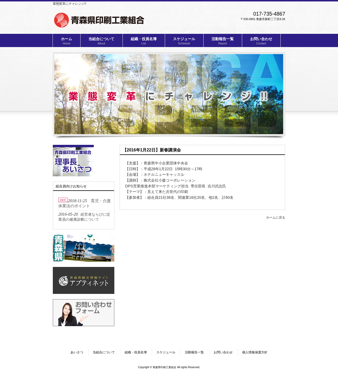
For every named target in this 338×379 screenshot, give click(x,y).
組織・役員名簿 (136, 352)
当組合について (104, 352)
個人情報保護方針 (254, 352)
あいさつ (77, 352)
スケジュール (165, 352)
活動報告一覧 (194, 352)
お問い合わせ (223, 352)
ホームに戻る (275, 217)
